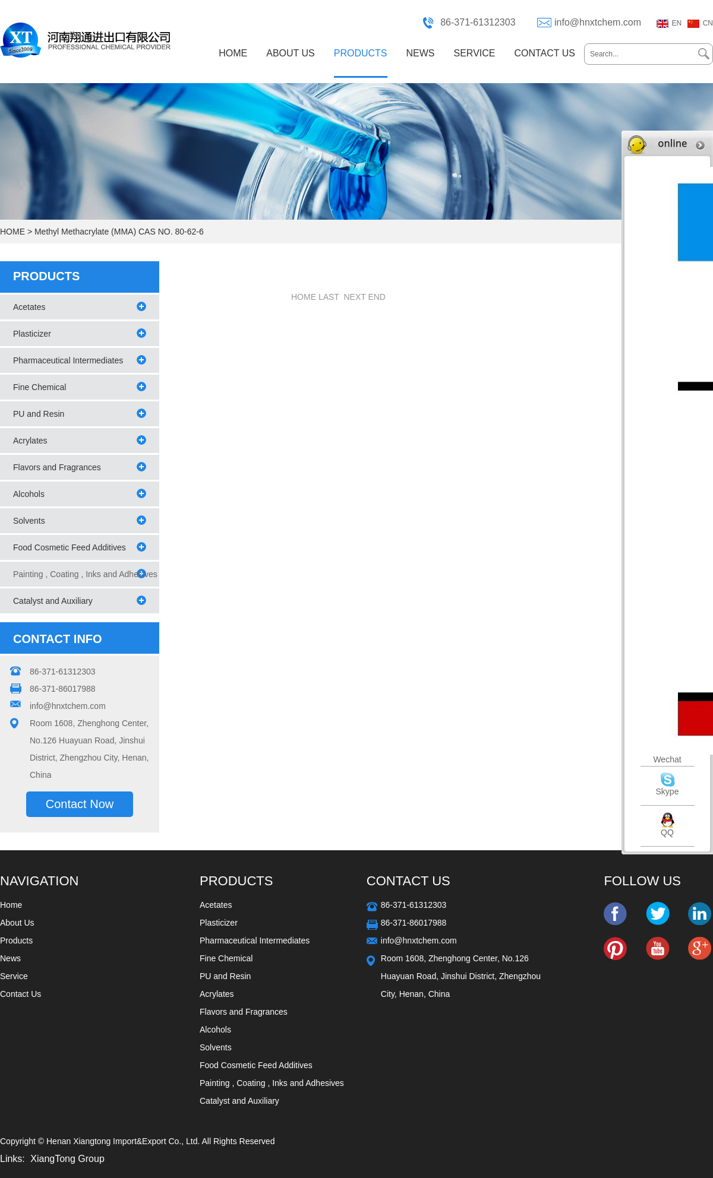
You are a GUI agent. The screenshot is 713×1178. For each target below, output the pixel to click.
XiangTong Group (67, 1159)
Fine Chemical (39, 387)
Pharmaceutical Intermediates (68, 360)
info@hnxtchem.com (597, 22)
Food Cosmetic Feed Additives (69, 547)
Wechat (667, 759)
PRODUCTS (360, 53)
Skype (667, 791)
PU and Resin (38, 414)
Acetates (29, 307)
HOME (233, 53)
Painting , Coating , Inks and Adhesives (272, 1083)
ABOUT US (290, 53)
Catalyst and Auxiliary (53, 601)
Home (11, 905)
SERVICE (475, 53)
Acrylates (30, 440)
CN (708, 23)
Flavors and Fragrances (57, 467)
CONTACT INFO (57, 638)
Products (16, 940)
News (10, 958)
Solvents (29, 520)
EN (677, 23)
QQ (667, 832)
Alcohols (29, 494)
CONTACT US (544, 53)
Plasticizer (32, 333)
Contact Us (20, 994)
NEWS (420, 53)
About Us (17, 922)
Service (14, 976)
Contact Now (80, 803)
